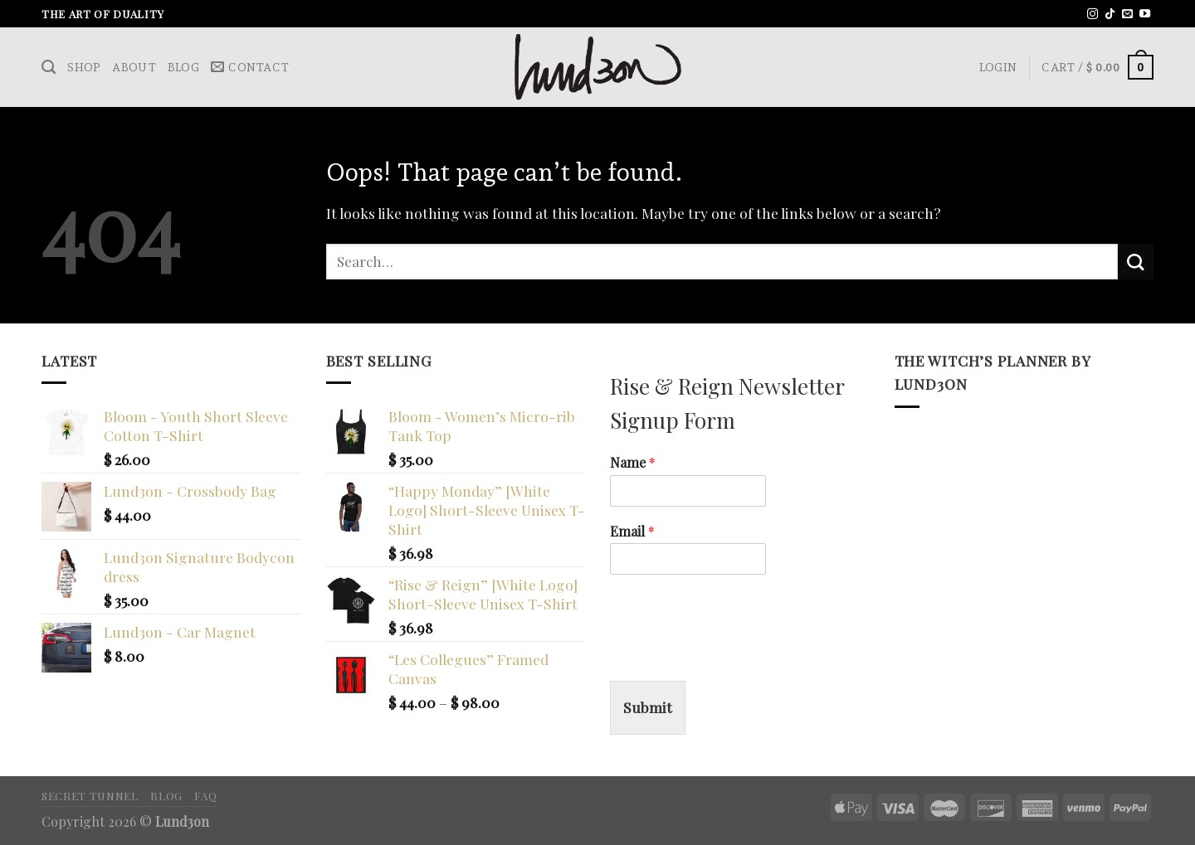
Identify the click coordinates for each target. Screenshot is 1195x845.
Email (632, 531)
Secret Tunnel (90, 795)
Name (633, 462)
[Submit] (1136, 261)
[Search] (48, 67)
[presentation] (736, 653)
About (133, 67)
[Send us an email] (1127, 14)
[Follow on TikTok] (1110, 14)
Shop (83, 67)
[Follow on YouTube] (1144, 14)
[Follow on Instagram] (1092, 14)
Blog (183, 67)
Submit (647, 706)
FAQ (205, 795)
